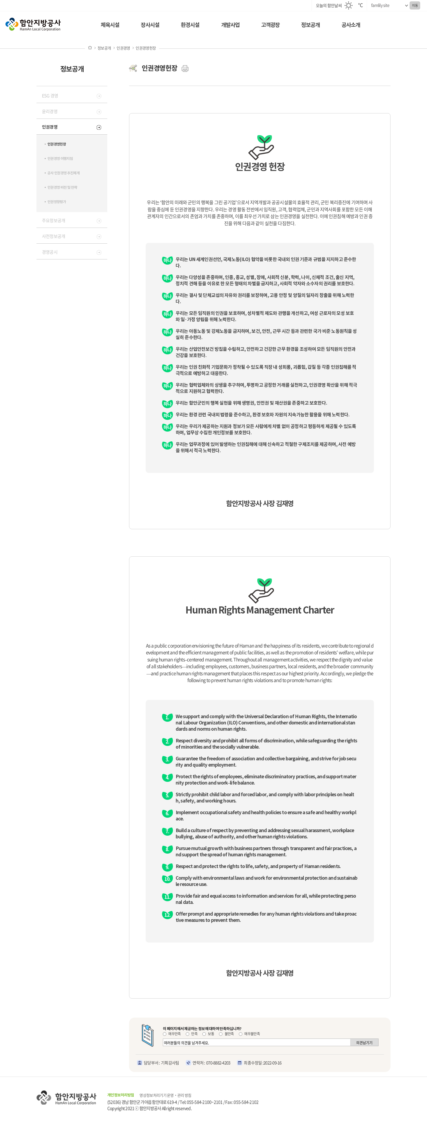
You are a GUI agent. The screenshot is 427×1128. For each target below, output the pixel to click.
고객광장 (270, 25)
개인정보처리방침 (120, 1095)
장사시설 (150, 25)
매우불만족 (249, 1033)
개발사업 (230, 25)
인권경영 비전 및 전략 (62, 187)
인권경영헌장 (146, 48)
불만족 (226, 1033)
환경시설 (190, 25)
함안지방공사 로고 (47, 26)
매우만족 (172, 1033)
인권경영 (123, 48)
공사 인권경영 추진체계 (63, 173)
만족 (191, 1033)
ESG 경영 (50, 95)
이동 (415, 5)
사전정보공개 (53, 236)
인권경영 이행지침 (60, 158)
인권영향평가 (56, 202)
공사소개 (350, 25)
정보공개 (310, 25)
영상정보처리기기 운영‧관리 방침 (165, 1095)
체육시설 (110, 25)
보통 (208, 1033)
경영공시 (49, 252)
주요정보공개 (53, 220)
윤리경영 (49, 111)
